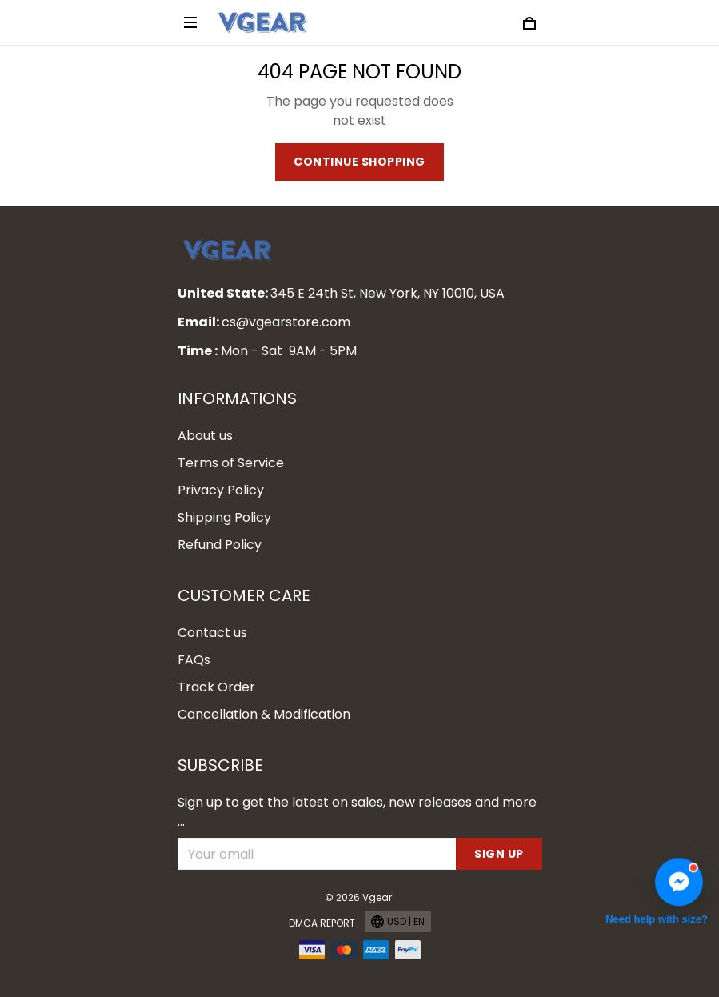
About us (205, 435)
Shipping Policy (224, 517)
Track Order (216, 687)
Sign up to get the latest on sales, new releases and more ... (357, 812)
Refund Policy (220, 544)
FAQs (194, 660)
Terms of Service (231, 463)
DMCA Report (322, 923)
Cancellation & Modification (264, 714)
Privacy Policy (221, 490)
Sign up (499, 854)
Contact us (212, 632)
